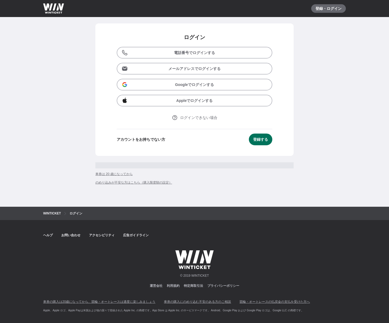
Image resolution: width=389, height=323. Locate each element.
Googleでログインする (167, 84)
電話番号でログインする (168, 52)
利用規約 (173, 286)
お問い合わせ (70, 235)
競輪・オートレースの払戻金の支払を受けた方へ (275, 302)
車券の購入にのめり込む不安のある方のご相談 (197, 302)
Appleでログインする (167, 100)
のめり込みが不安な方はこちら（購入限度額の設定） (133, 182)
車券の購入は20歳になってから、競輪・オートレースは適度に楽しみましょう (99, 302)
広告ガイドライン (136, 235)
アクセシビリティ (102, 235)
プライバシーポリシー (223, 286)
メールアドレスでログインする (171, 68)
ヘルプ (48, 235)
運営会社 (156, 286)
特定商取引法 (193, 286)
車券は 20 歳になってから (114, 174)
